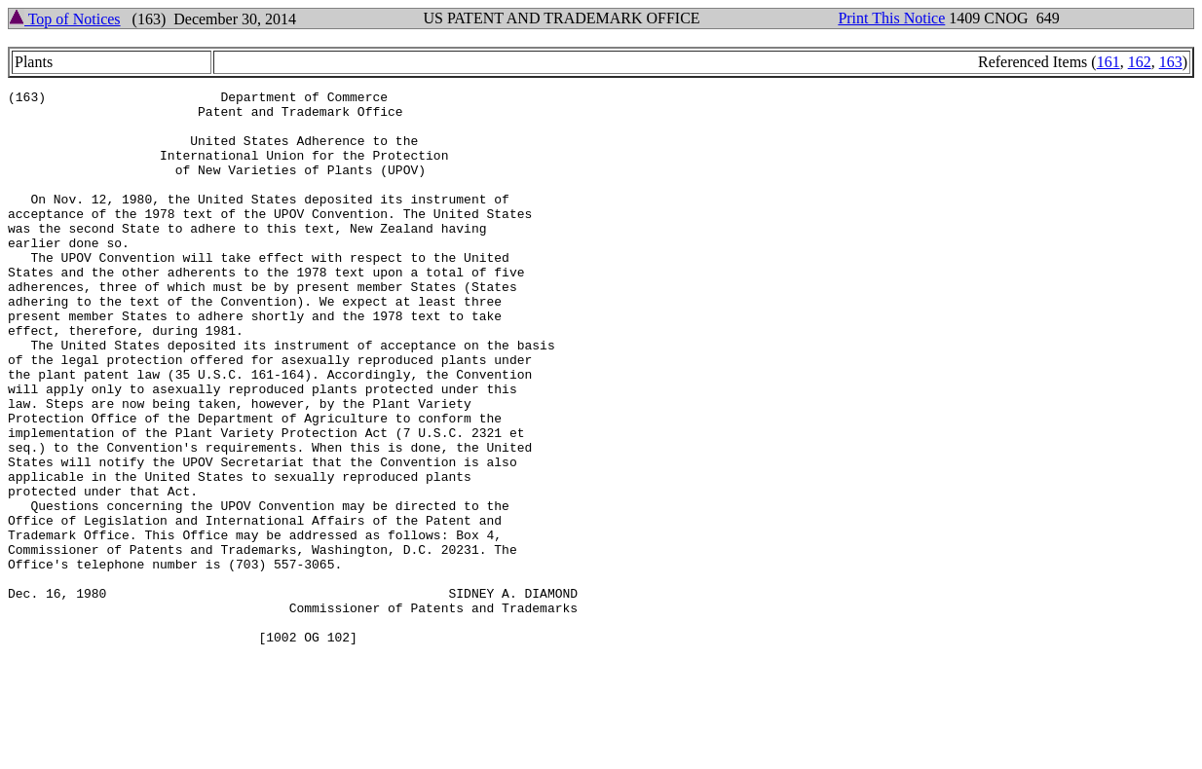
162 (1139, 62)
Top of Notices (65, 19)
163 (1171, 62)
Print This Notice (891, 18)
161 (1108, 62)
